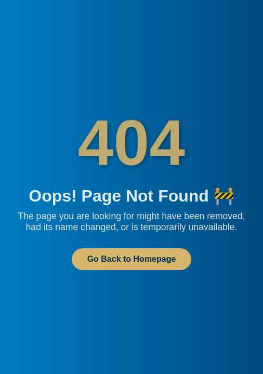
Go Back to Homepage (131, 259)
